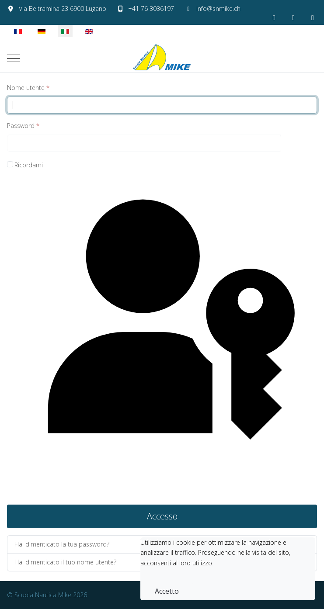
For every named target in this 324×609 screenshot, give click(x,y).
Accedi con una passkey (162, 337)
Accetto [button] (167, 591)
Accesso (162, 516)
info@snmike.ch (218, 8)
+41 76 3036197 (151, 8)
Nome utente (28, 87)
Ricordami (28, 165)
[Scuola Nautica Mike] (162, 58)
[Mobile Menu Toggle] (13, 58)
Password (23, 125)
